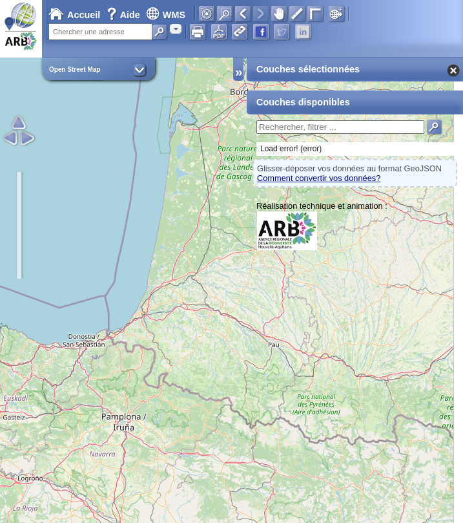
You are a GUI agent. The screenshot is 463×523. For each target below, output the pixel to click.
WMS (165, 15)
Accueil (74, 15)
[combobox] (175, 28)
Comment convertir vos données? (318, 178)
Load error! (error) (291, 148)
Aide (125, 15)
